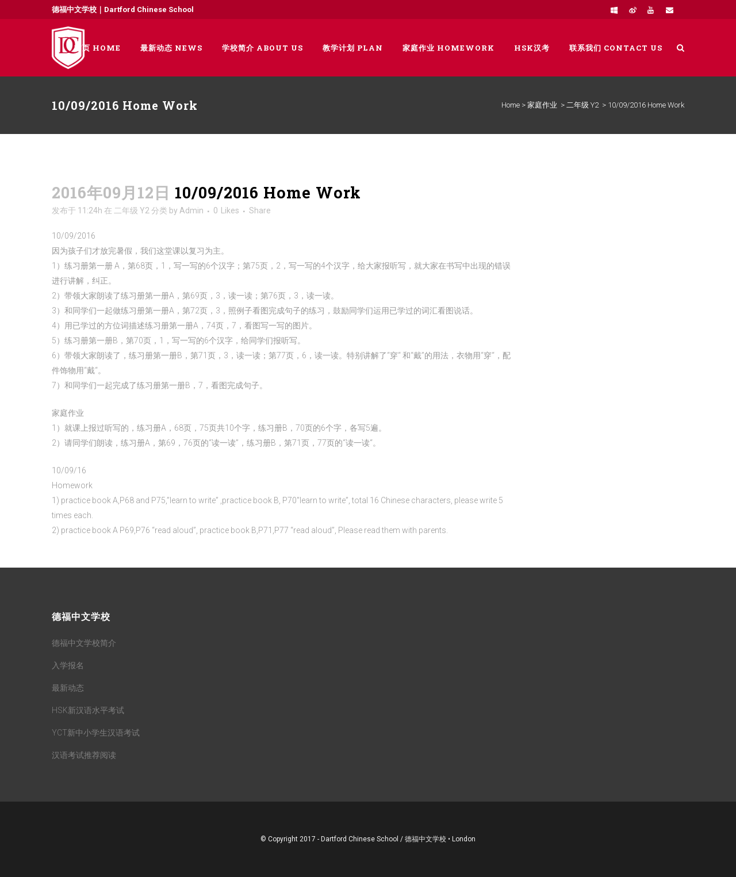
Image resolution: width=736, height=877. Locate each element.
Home (510, 105)
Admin (191, 210)
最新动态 (68, 687)
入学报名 (68, 665)
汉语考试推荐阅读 (84, 755)
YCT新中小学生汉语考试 (96, 732)
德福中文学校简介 (84, 643)
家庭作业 (542, 105)
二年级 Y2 (582, 105)
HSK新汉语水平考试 (88, 710)
